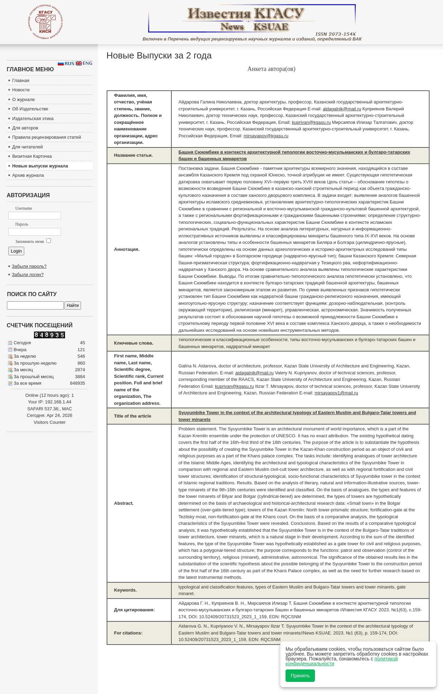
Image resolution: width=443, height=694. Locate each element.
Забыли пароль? (29, 266)
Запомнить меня (33, 241)
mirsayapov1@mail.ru (336, 392)
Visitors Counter (49, 422)
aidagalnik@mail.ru (342, 108)
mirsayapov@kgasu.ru (266, 135)
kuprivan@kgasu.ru (311, 122)
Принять (300, 675)
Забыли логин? (28, 274)
